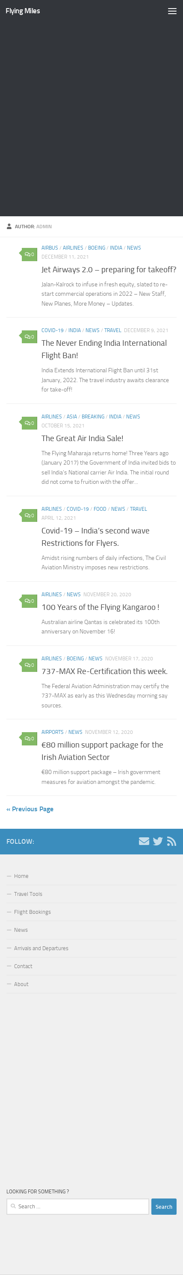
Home (21, 876)
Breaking (93, 417)
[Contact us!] (144, 841)
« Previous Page (29, 809)
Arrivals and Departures (41, 948)
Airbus (49, 248)
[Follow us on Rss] (171, 841)
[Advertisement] (91, 118)
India (116, 248)
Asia (72, 417)
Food (100, 509)
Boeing (96, 248)
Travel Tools (28, 894)
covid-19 (52, 330)
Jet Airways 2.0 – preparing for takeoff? (108, 269)
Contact (23, 966)
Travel (112, 330)
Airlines (73, 248)
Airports (52, 732)
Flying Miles (23, 10)
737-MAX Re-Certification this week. (104, 671)
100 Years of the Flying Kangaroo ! (100, 607)
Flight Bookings (32, 912)
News (134, 248)
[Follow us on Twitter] (158, 841)
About (21, 984)
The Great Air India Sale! (82, 438)
